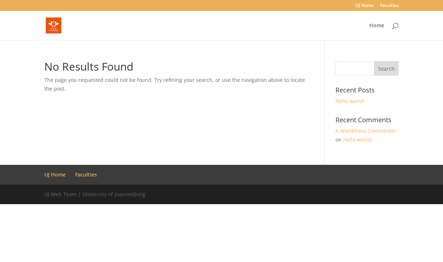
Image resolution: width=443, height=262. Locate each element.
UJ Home (364, 5)
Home (376, 26)
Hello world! (350, 101)
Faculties (389, 5)
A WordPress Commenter (366, 130)
